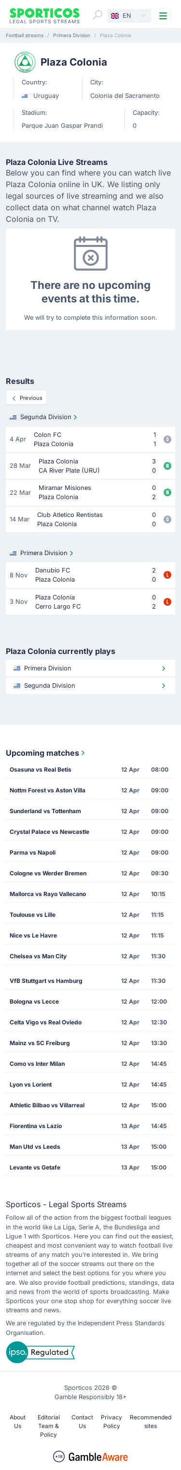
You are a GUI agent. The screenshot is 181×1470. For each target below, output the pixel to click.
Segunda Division (44, 417)
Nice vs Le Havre (33, 935)
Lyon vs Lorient (31, 1084)
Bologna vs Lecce (34, 1001)
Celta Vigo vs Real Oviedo (46, 1022)
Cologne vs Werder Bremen (48, 873)
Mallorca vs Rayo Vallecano (48, 894)
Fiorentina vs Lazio (36, 1126)
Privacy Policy (111, 1421)
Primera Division (42, 553)
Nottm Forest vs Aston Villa (47, 790)
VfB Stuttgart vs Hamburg (46, 980)
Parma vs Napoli (33, 852)
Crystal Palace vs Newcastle (49, 831)
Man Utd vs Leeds (35, 1146)
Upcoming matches (46, 753)
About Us (18, 1421)
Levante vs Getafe (35, 1167)
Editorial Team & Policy (49, 1426)
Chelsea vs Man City (38, 956)
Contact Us (82, 1421)
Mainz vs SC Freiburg (40, 1043)
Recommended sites (150, 1421)
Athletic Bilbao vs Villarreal (47, 1105)
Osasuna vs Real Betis (40, 769)
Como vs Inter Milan (37, 1063)
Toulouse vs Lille (33, 914)
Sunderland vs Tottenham (45, 811)
